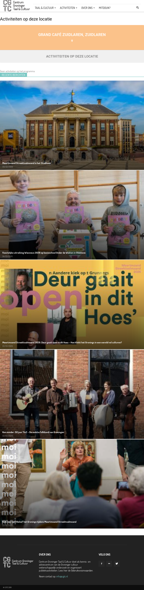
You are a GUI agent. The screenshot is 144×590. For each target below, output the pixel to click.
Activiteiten (68, 8)
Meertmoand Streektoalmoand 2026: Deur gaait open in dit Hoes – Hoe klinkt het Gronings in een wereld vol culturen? (62, 342)
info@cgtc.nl (62, 576)
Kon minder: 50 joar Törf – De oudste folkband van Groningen (33, 432)
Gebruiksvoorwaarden (82, 570)
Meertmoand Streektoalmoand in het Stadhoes (26, 163)
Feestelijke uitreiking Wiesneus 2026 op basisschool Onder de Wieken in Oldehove (44, 252)
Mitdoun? (105, 8)
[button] (137, 7)
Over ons (88, 8)
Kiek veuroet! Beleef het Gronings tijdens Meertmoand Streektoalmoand (39, 521)
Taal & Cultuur (45, 8)
